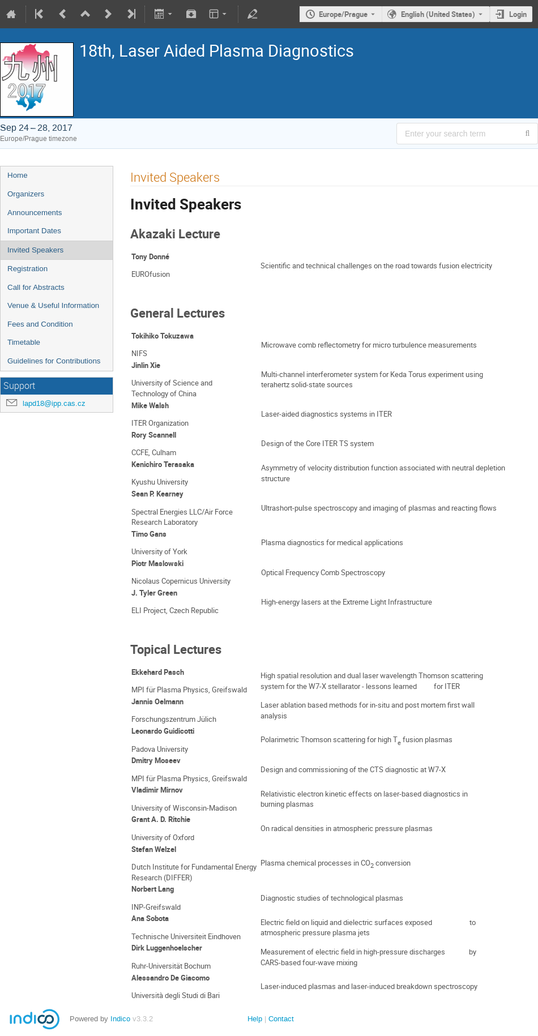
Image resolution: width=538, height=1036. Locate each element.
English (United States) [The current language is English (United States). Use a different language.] (438, 14)
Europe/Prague (343, 14)
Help (254, 1019)
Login (518, 14)
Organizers (25, 194)
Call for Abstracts (36, 287)
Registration (27, 268)
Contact (281, 1019)
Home (17, 175)
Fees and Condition (40, 324)
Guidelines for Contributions (53, 361)
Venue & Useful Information (53, 305)
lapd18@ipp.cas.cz (54, 403)
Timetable (23, 342)
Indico (120, 1019)
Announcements (34, 212)
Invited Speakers (35, 250)
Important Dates (34, 230)
